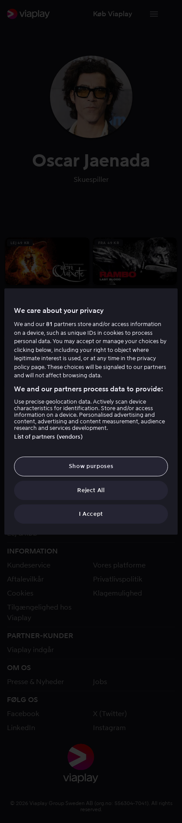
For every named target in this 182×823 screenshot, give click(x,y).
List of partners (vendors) (48, 436)
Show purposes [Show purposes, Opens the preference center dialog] (91, 466)
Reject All (91, 490)
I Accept (91, 514)
